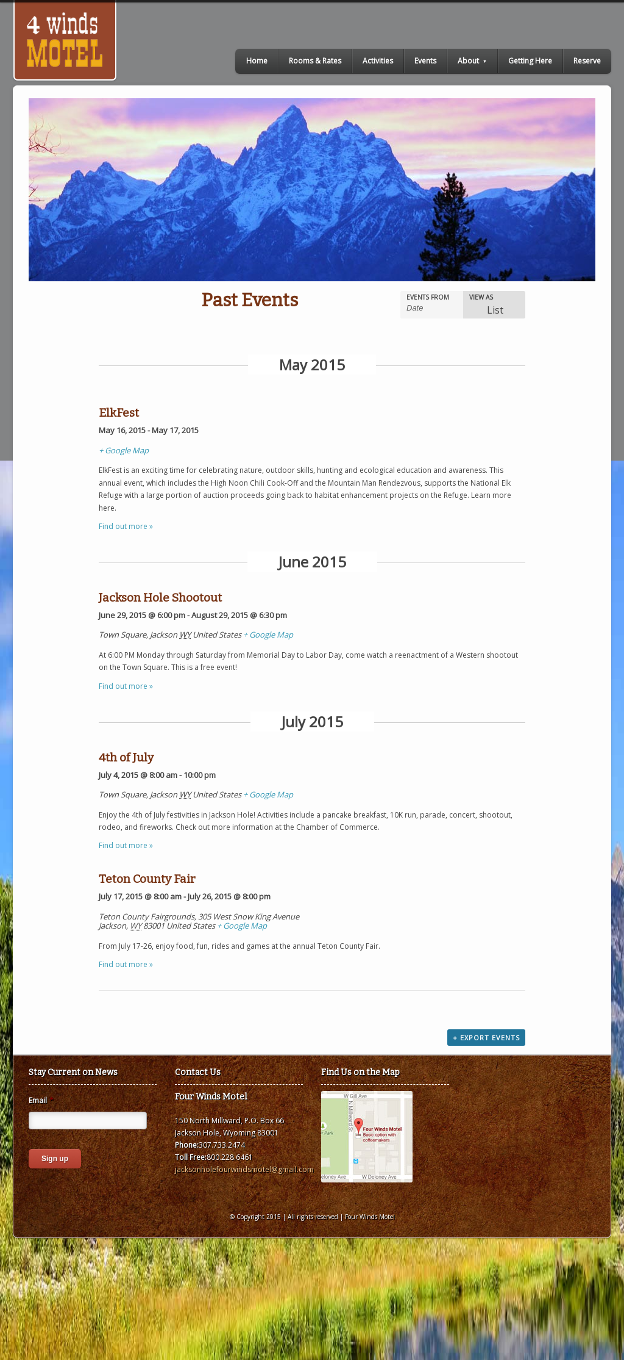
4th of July (126, 757)
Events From (427, 297)
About (472, 61)
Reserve (587, 61)
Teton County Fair (147, 879)
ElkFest (119, 413)
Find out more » (126, 526)
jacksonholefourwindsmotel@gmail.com (244, 1169)
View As (481, 297)
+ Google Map (124, 450)
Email (41, 1101)
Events (425, 61)
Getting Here (530, 61)
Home (257, 61)
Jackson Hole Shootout (160, 598)
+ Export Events (486, 1037)
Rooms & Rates (315, 61)
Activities (378, 61)
